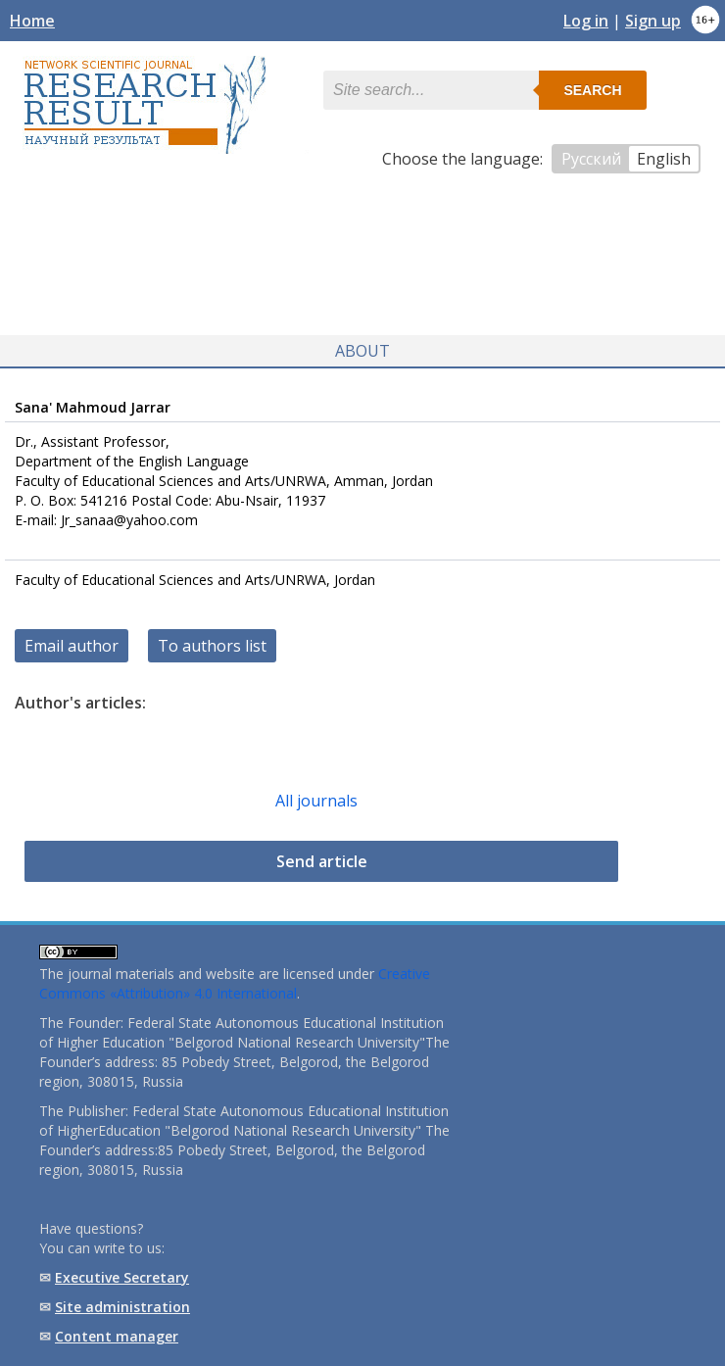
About (362, 351)
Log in (585, 20)
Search (592, 90)
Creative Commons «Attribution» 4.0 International (234, 983)
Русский (591, 159)
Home (32, 20)
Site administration (122, 1306)
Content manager (116, 1336)
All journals (316, 800)
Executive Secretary (122, 1277)
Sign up (653, 20)
